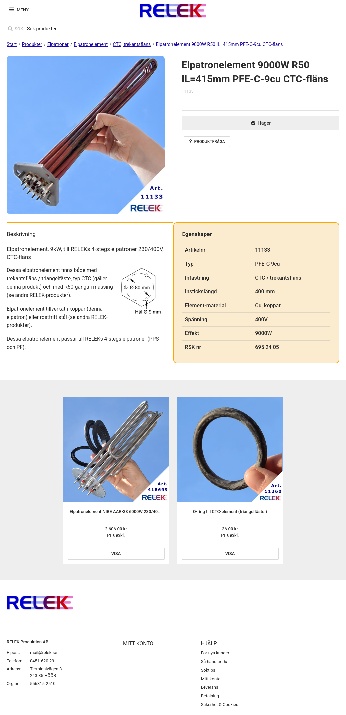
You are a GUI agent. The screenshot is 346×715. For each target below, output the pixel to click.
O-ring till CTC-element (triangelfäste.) (230, 511)
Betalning (210, 695)
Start (12, 44)
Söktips (208, 670)
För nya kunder (215, 652)
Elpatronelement (91, 44)
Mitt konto (211, 678)
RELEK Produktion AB (27, 641)
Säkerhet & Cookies (219, 704)
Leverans (209, 687)
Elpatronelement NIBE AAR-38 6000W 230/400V (116, 511)
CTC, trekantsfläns (132, 44)
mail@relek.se (43, 652)
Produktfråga (207, 141)
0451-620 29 (42, 660)
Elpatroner (58, 44)
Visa (116, 553)
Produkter (32, 44)
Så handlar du (214, 661)
